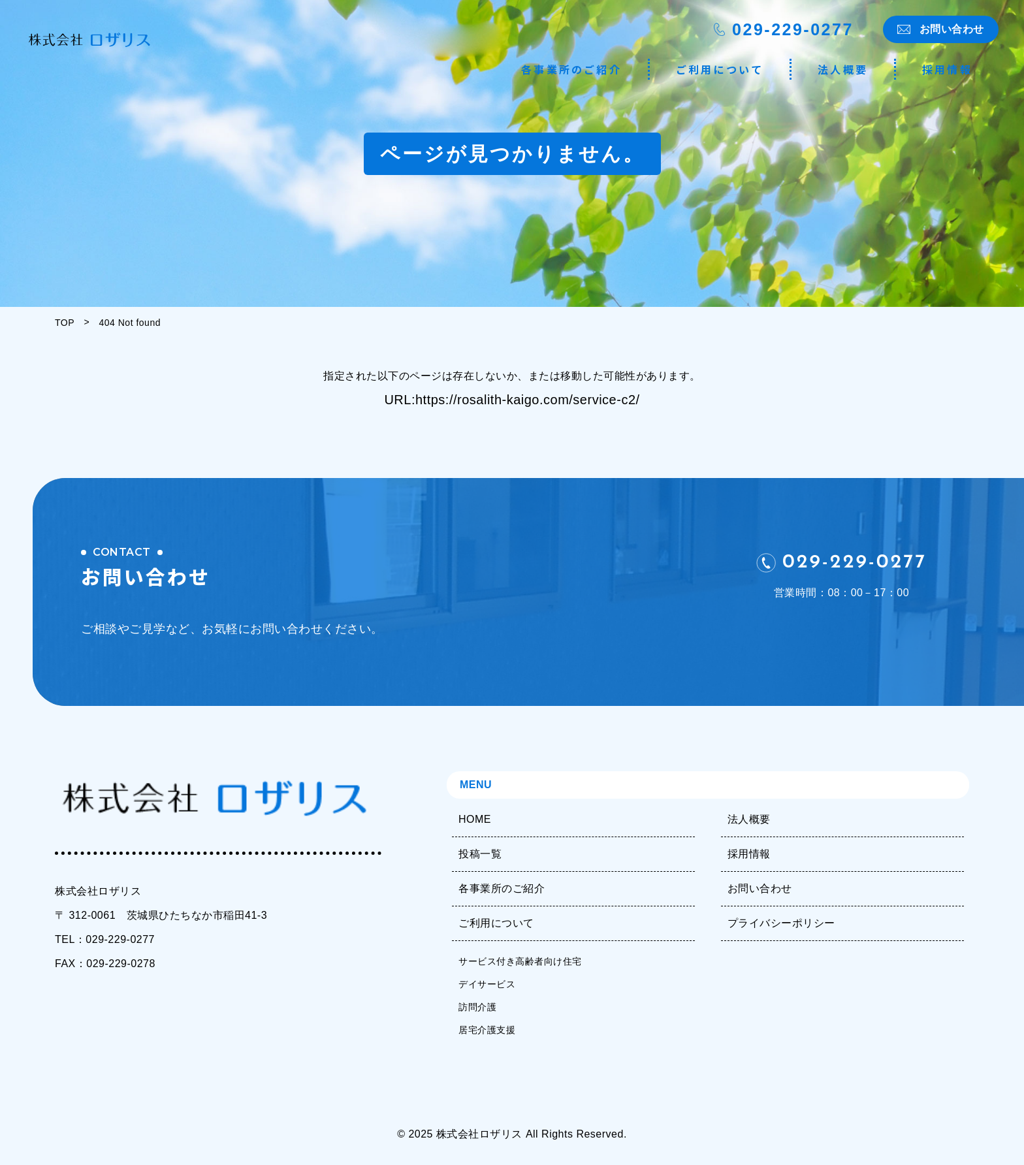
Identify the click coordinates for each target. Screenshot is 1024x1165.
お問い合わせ (952, 29)
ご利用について (719, 69)
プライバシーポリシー (781, 923)
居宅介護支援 (486, 1030)
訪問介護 (477, 1007)
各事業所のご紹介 (571, 69)
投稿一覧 (480, 853)
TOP (64, 322)
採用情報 (947, 69)
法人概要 (843, 69)
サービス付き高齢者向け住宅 (520, 961)
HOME (474, 819)
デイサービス (486, 984)
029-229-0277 (793, 29)
